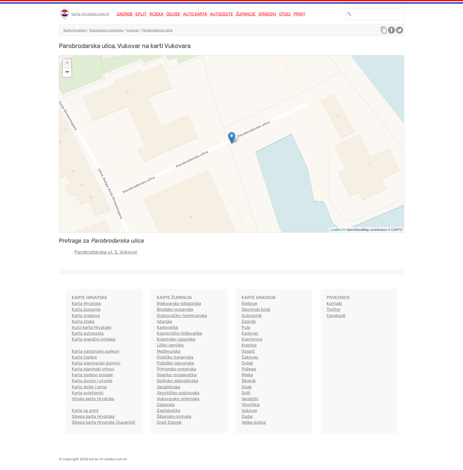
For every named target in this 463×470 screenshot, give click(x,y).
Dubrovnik (252, 315)
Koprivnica (252, 339)
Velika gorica (254, 422)
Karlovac (250, 333)
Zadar (247, 416)
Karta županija (86, 309)
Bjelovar (249, 303)
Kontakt (334, 303)
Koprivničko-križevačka (179, 333)
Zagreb (124, 14)
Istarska (164, 321)
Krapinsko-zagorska (176, 339)
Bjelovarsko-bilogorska (179, 303)
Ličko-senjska (170, 345)
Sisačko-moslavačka (177, 374)
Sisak (247, 387)
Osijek (173, 14)
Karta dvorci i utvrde (92, 380)
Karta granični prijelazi (93, 339)
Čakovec (250, 357)
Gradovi (267, 14)
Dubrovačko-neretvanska (182, 315)
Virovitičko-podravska (178, 392)
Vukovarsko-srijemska (106, 30)
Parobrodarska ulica (157, 30)
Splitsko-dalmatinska (177, 380)
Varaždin (250, 398)
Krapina (249, 345)
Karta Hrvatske (74, 30)
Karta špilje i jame (89, 387)
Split (140, 14)
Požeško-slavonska (175, 363)
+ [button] (67, 63)
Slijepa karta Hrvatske (93, 416)
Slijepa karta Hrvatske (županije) (103, 422)
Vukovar (132, 30)
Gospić (248, 351)
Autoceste (221, 14)
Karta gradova (86, 315)
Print (299, 14)
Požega (249, 369)
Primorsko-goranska (176, 369)
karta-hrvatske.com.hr (90, 14)
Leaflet (335, 229)
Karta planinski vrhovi (93, 369)
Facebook (336, 315)
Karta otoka (83, 321)
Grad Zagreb (169, 422)
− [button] (67, 72)
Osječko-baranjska (175, 357)
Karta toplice (84, 357)
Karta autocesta (88, 333)
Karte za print (85, 410)
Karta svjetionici (87, 392)
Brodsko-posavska (175, 309)
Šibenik (249, 380)
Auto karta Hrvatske (91, 327)
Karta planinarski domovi (96, 363)
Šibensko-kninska (174, 416)
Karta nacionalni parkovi (95, 351)
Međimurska (168, 351)
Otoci (285, 14)
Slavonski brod (256, 309)
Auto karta (195, 14)
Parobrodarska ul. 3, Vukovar (105, 252)
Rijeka (156, 14)
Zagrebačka (168, 410)
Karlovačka (167, 327)
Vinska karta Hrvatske (93, 398)
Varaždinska (168, 387)
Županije (245, 14)
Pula (246, 327)
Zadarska (166, 404)
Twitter (333, 309)
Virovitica (251, 404)
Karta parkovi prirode (92, 374)
